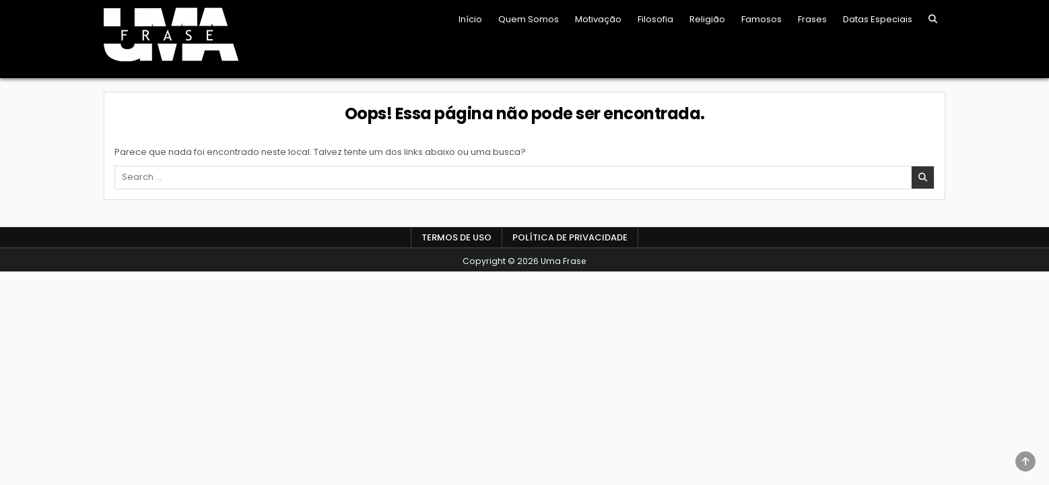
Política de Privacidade (570, 237)
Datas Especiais (877, 19)
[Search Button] (932, 19)
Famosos (761, 19)
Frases (812, 19)
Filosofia (655, 19)
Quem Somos (528, 19)
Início (470, 19)
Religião (707, 19)
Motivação (598, 19)
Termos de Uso (456, 237)
